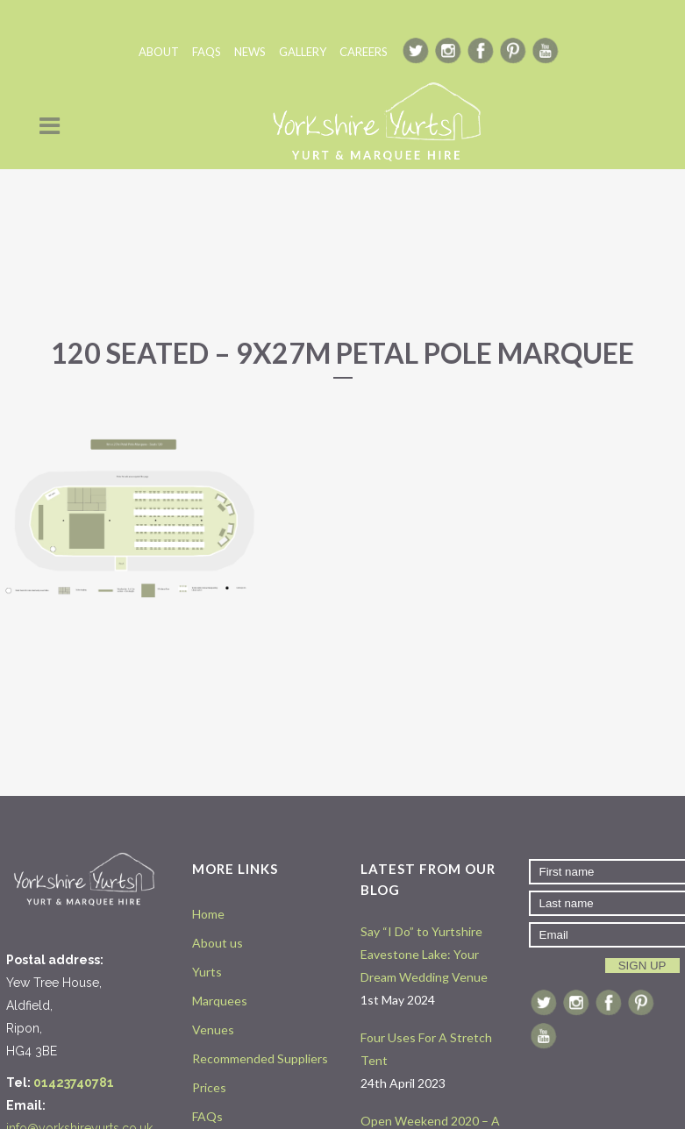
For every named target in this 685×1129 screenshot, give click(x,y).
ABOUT (159, 52)
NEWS (250, 52)
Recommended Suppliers (260, 1058)
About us (217, 942)
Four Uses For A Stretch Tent (426, 1049)
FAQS (206, 52)
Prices (209, 1087)
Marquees (219, 1000)
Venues (213, 1029)
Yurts (207, 971)
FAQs (207, 1116)
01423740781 (73, 1083)
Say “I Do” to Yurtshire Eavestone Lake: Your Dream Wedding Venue (424, 954)
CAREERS (363, 52)
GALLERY (302, 52)
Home (208, 913)
